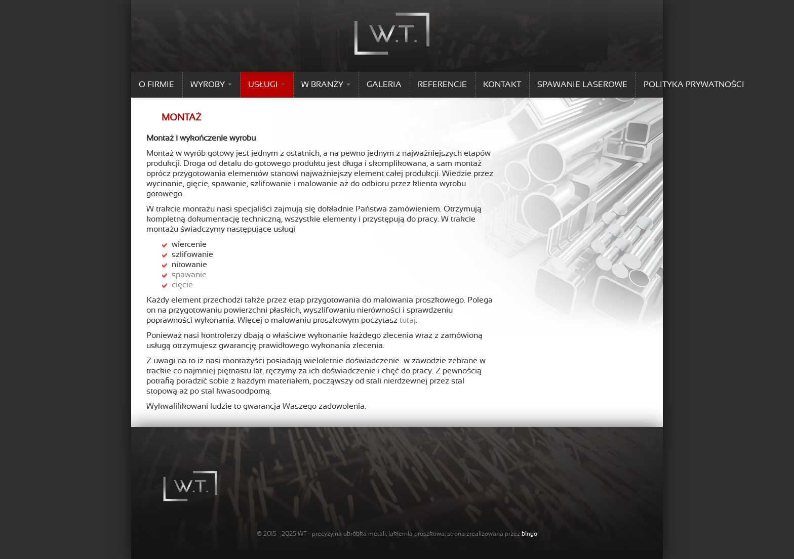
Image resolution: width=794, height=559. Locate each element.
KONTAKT (502, 84)
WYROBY (211, 84)
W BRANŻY (325, 84)
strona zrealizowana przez (492, 534)
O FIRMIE (156, 84)
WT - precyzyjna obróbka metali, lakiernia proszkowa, (372, 534)
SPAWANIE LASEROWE (582, 84)
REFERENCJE (442, 84)
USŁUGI (266, 84)
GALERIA (384, 84)
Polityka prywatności (694, 84)
